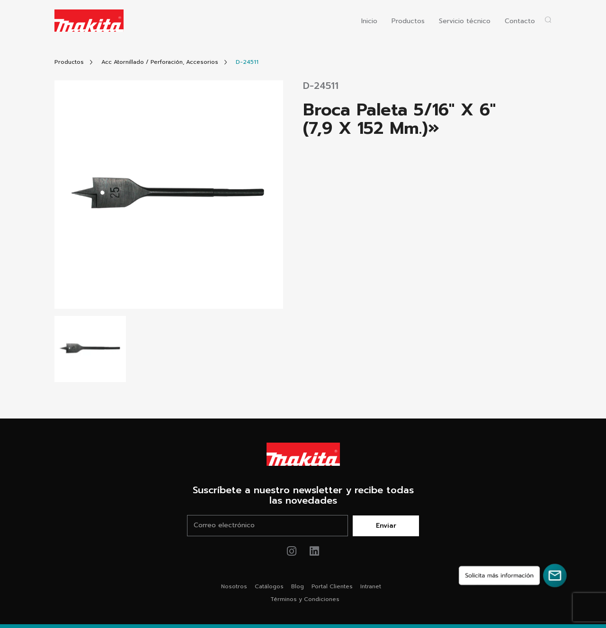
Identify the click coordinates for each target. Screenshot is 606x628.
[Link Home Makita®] (303, 454)
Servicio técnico (464, 21)
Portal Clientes (332, 586)
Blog (297, 586)
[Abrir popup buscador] (548, 19)
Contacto (520, 21)
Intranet (370, 586)
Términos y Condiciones (304, 599)
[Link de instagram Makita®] (291, 551)
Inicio (369, 21)
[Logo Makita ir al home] (89, 20)
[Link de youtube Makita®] (314, 551)
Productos (408, 21)
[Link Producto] (247, 62)
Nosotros (234, 586)
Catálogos (269, 586)
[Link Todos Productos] (69, 62)
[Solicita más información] (513, 575)
